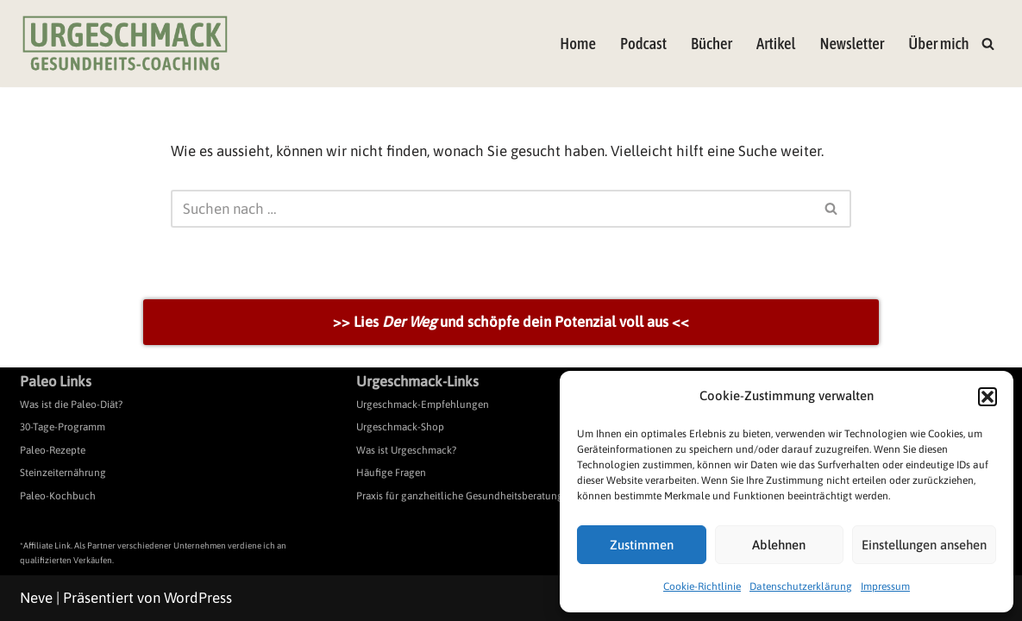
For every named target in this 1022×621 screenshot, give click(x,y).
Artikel (775, 43)
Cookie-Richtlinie (702, 586)
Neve (36, 597)
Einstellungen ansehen (924, 544)
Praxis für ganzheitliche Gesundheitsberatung (459, 496)
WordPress (198, 597)
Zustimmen (642, 544)
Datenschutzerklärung (800, 586)
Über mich (938, 43)
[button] (987, 396)
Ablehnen (779, 544)
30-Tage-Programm (62, 427)
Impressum (885, 586)
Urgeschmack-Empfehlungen (422, 404)
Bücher (711, 43)
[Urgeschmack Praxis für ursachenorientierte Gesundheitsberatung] (125, 44)
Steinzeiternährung (63, 473)
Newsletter (851, 43)
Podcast (643, 43)
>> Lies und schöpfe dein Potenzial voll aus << (511, 321)
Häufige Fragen (391, 473)
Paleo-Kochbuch (58, 496)
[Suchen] (987, 43)
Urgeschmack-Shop (400, 427)
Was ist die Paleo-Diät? (71, 404)
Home (578, 43)
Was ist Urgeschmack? (406, 450)
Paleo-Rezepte (52, 450)
